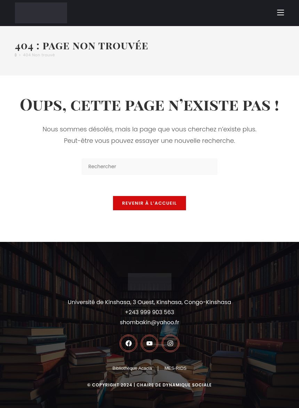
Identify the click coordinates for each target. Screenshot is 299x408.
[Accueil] (16, 55)
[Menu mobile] (280, 13)
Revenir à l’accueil (149, 203)
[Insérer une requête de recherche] (149, 166)
